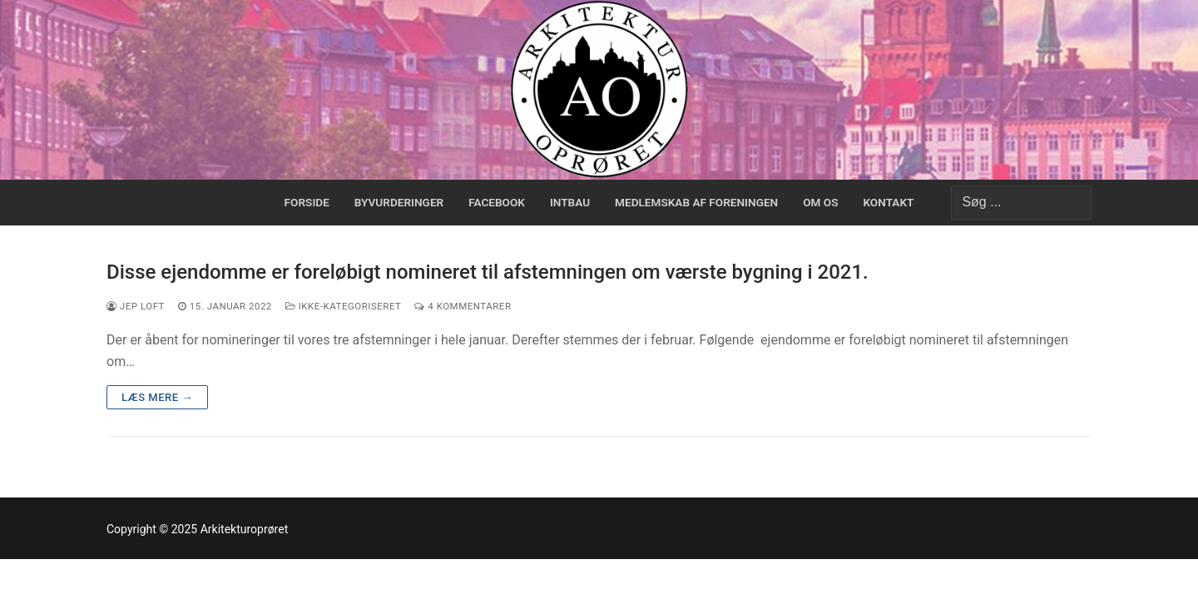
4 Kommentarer (462, 306)
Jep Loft (135, 306)
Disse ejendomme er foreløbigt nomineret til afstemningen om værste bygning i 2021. (487, 272)
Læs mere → (157, 397)
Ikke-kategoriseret (343, 306)
